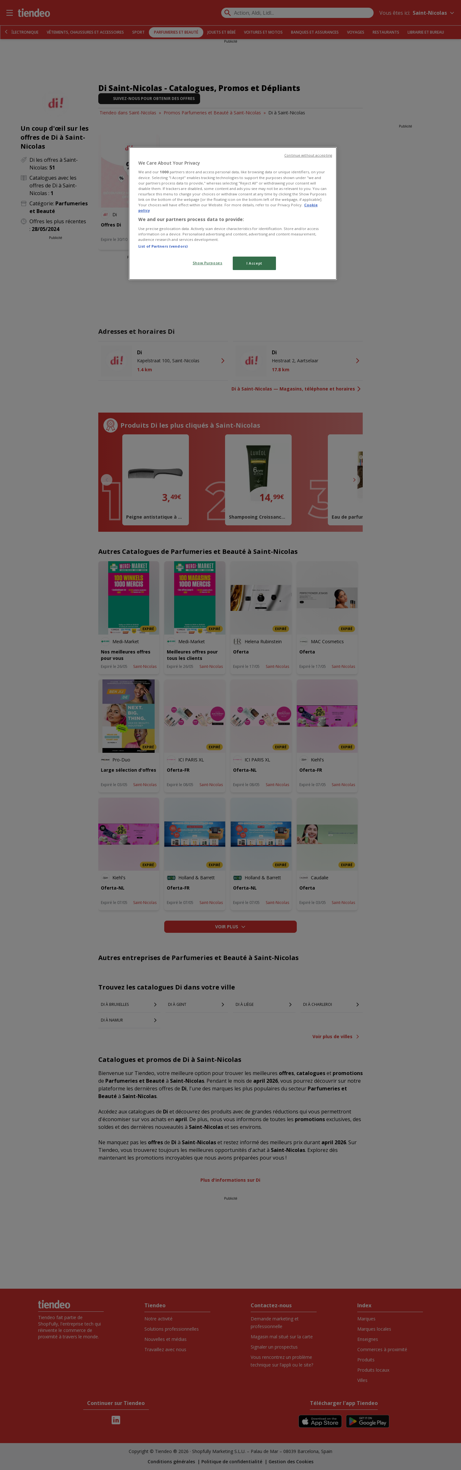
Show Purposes (207, 262)
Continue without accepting (308, 155)
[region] (233, 213)
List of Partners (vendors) (163, 246)
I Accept (254, 263)
